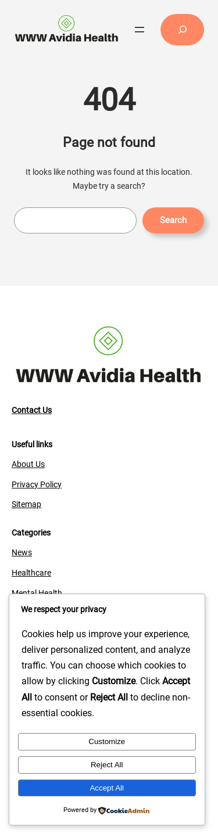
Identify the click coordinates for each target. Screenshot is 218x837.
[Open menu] (139, 30)
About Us (28, 464)
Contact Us (32, 410)
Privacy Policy (37, 484)
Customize (106, 741)
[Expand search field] (182, 29)
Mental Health (37, 593)
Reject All (107, 764)
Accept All (107, 788)
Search (173, 220)
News (22, 552)
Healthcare (31, 572)
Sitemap (26, 504)
